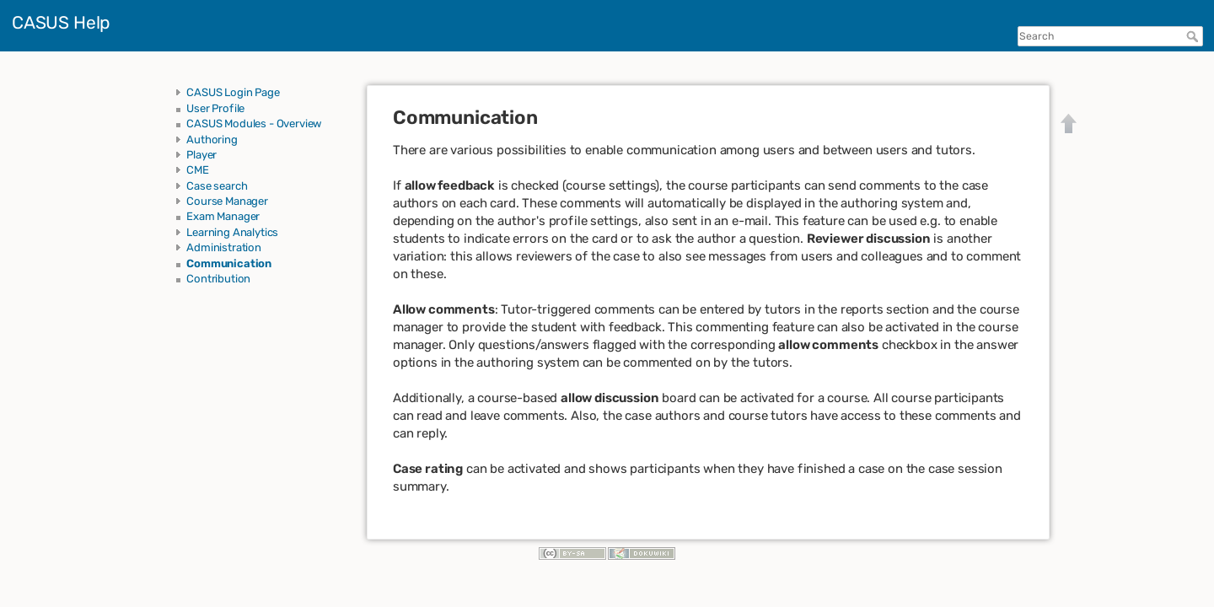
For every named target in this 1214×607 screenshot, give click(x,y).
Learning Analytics (232, 232)
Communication (228, 263)
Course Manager (227, 201)
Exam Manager (223, 216)
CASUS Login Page (232, 92)
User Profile (215, 108)
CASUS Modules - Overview (254, 123)
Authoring (212, 139)
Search (1194, 36)
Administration (223, 247)
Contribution (218, 278)
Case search (216, 186)
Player (201, 154)
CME (197, 170)
